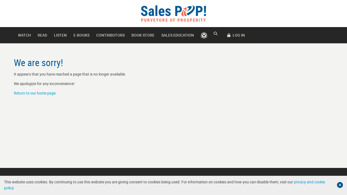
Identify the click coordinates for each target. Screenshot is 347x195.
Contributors (110, 35)
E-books (81, 35)
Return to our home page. (35, 93)
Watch (24, 35)
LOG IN (322, 35)
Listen (60, 35)
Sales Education (177, 35)
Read (42, 35)
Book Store (143, 35)
